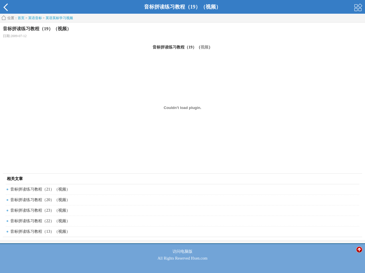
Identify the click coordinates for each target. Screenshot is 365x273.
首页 (21, 18)
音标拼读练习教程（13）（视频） (40, 231)
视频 (204, 47)
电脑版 (186, 251)
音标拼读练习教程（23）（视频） (40, 210)
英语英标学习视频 (59, 18)
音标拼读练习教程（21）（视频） (40, 189)
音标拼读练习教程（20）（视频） (40, 200)
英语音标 (35, 18)
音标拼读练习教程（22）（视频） (40, 221)
